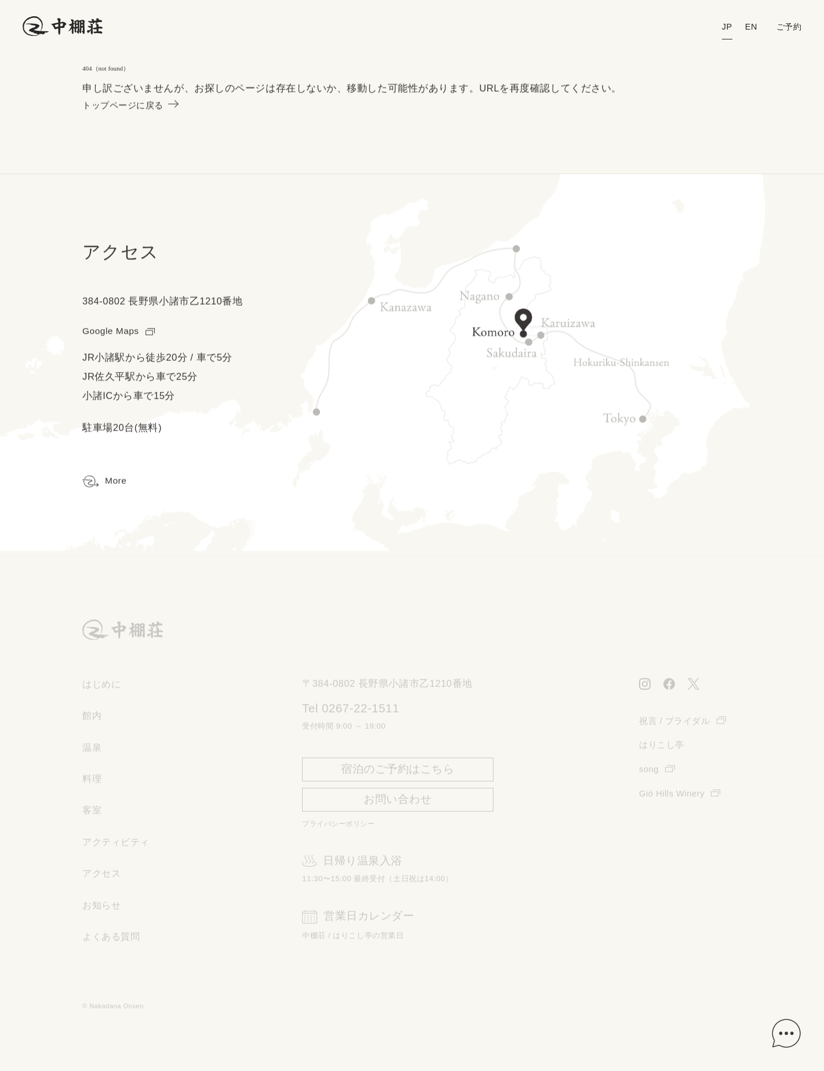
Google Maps (120, 332)
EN (748, 27)
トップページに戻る (135, 106)
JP (723, 27)
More (105, 483)
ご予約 (788, 27)
